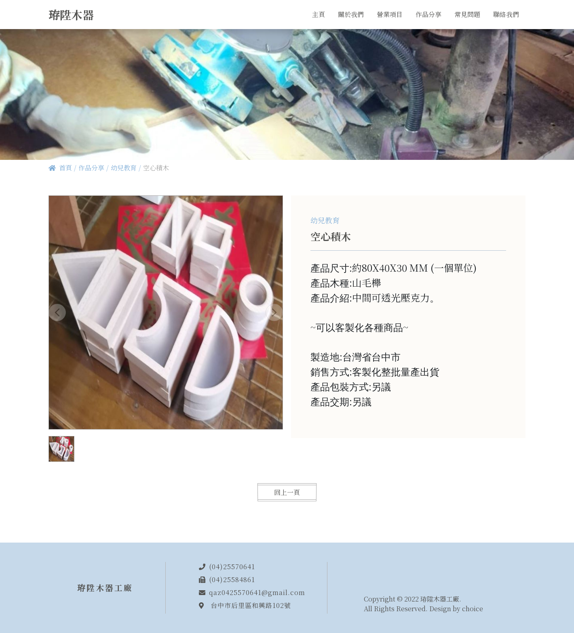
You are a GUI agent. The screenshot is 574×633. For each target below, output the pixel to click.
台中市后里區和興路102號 (251, 605)
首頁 (65, 167)
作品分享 (91, 167)
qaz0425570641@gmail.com (257, 592)
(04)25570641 (232, 566)
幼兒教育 (124, 167)
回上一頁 (287, 492)
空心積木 (156, 167)
